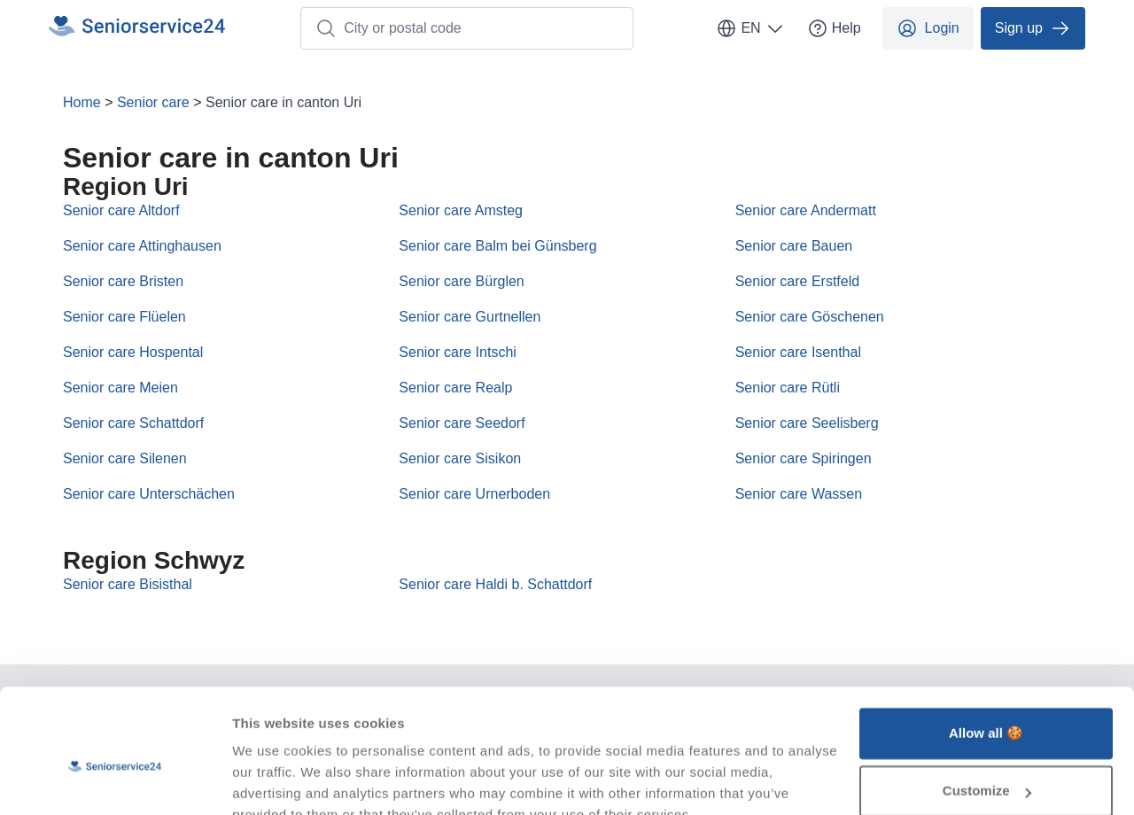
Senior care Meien (120, 387)
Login (928, 28)
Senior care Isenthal (798, 352)
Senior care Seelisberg (807, 423)
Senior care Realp (455, 387)
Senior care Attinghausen (142, 245)
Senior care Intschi (458, 352)
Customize (987, 707)
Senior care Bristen (123, 281)
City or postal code (388, 28)
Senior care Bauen (794, 245)
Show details (273, 780)
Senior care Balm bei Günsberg (497, 245)
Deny (986, 765)
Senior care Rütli (787, 387)
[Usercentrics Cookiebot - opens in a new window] (114, 780)
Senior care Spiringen (803, 458)
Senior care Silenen (125, 458)
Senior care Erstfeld (797, 281)
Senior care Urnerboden (474, 493)
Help (834, 28)
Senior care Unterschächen (149, 493)
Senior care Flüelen (124, 316)
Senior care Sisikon (460, 458)
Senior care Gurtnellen (469, 316)
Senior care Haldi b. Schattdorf (495, 584)
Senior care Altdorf (121, 210)
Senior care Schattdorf (133, 423)
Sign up (1033, 28)
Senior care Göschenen (809, 316)
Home (82, 102)
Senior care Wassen (798, 493)
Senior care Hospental (133, 352)
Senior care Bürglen (461, 281)
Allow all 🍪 (986, 649)
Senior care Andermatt (805, 210)
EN (750, 28)
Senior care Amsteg (461, 210)
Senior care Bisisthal (127, 584)
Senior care (153, 102)
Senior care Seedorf (461, 423)
